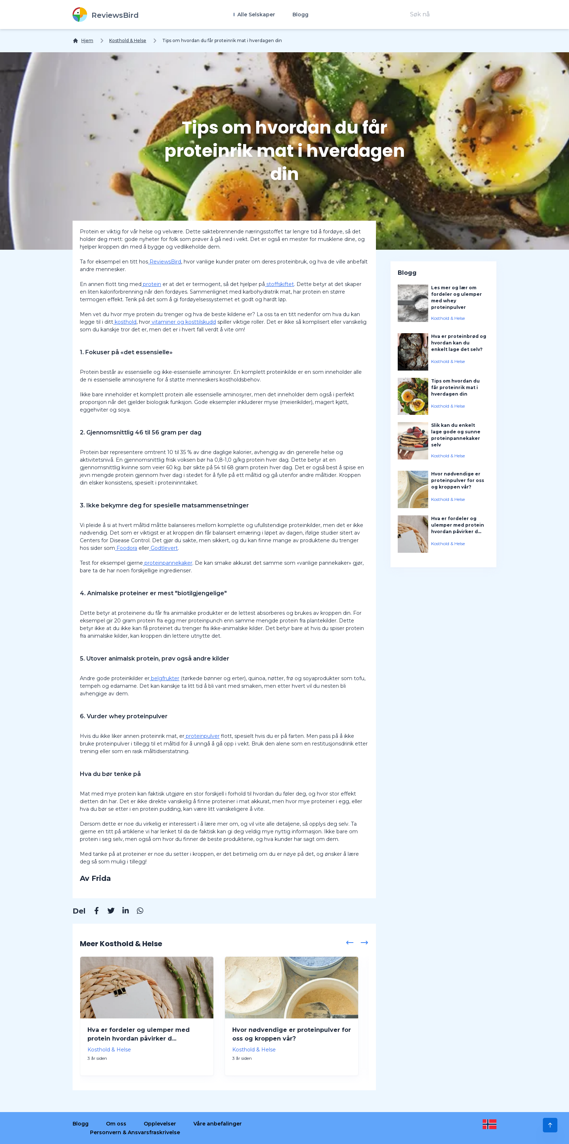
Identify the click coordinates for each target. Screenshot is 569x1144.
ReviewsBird (164, 261)
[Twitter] (107, 911)
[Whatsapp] (136, 911)
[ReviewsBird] (106, 14)
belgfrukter (164, 678)
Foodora (126, 548)
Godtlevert (163, 548)
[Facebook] (93, 911)
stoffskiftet (279, 284)
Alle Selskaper (255, 14)
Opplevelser (160, 1123)
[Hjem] (83, 40)
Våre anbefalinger (217, 1123)
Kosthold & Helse (127, 40)
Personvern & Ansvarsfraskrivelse (135, 1132)
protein (151, 284)
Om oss (116, 1123)
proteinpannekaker (167, 563)
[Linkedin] (122, 911)
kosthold (124, 322)
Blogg (300, 14)
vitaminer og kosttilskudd (183, 322)
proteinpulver (202, 736)
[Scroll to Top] (550, 1125)
